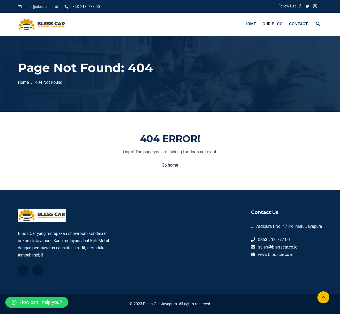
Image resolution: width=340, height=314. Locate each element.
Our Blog (272, 24)
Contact (298, 24)
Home (250, 24)
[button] (36, 302)
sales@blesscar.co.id (41, 7)
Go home (170, 165)
